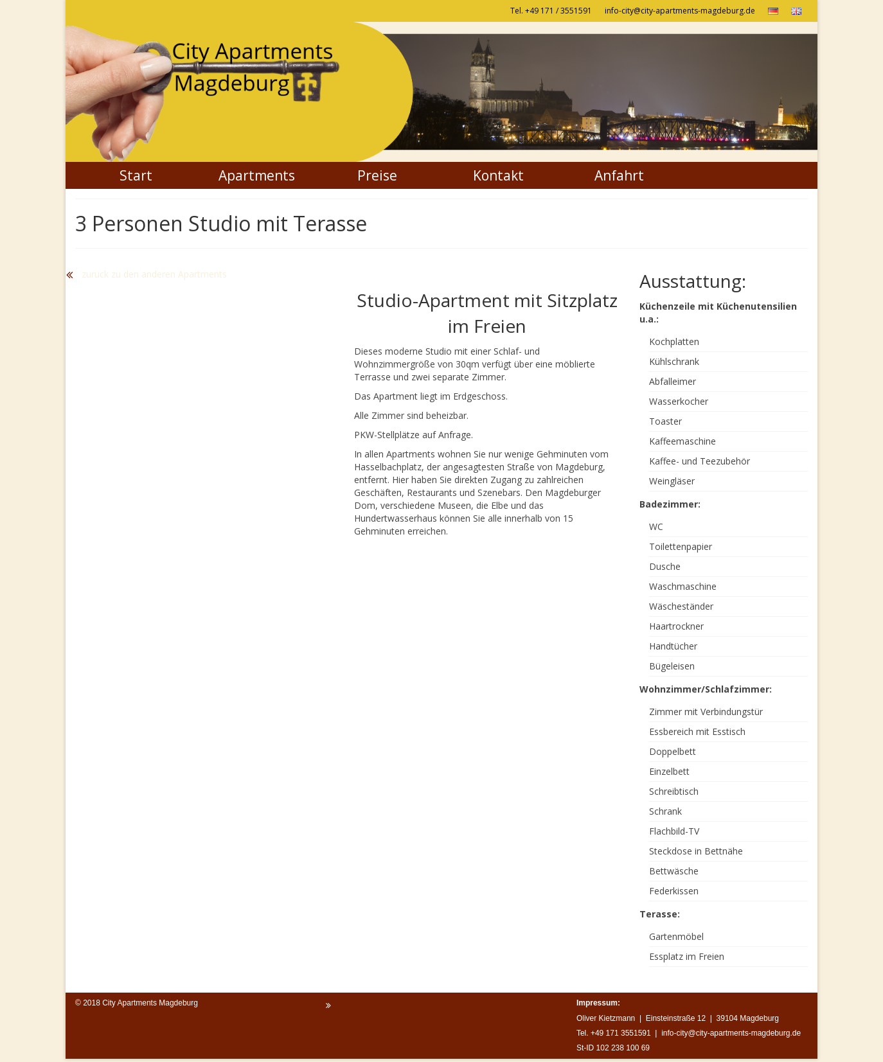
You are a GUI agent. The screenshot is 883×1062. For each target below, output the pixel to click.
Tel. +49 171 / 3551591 (551, 10)
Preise (377, 175)
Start (136, 175)
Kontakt (498, 175)
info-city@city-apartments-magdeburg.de (680, 10)
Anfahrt (619, 175)
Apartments (257, 175)
